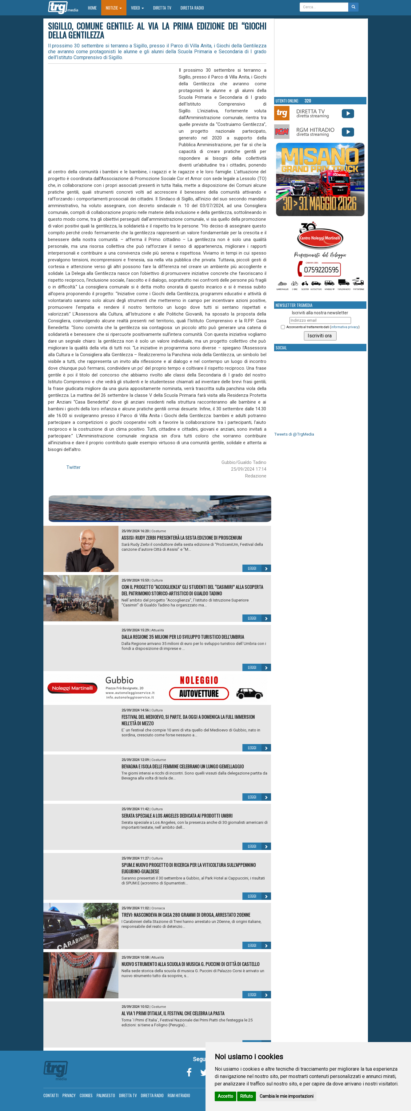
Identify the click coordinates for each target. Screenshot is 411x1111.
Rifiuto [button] (246, 1096)
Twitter (73, 467)
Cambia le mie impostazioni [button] (286, 1096)
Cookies (86, 1095)
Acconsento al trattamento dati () (323, 327)
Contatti (50, 1095)
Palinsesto (106, 1095)
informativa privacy (344, 327)
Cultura (157, 580)
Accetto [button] (225, 1096)
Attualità (157, 630)
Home (94, 7)
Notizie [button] (114, 8)
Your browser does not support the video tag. (320, 57)
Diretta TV (162, 8)
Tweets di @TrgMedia (294, 434)
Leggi (259, 568)
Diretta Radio (192, 8)
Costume (158, 531)
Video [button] (137, 8)
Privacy (69, 1095)
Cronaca (158, 908)
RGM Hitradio (179, 1095)
